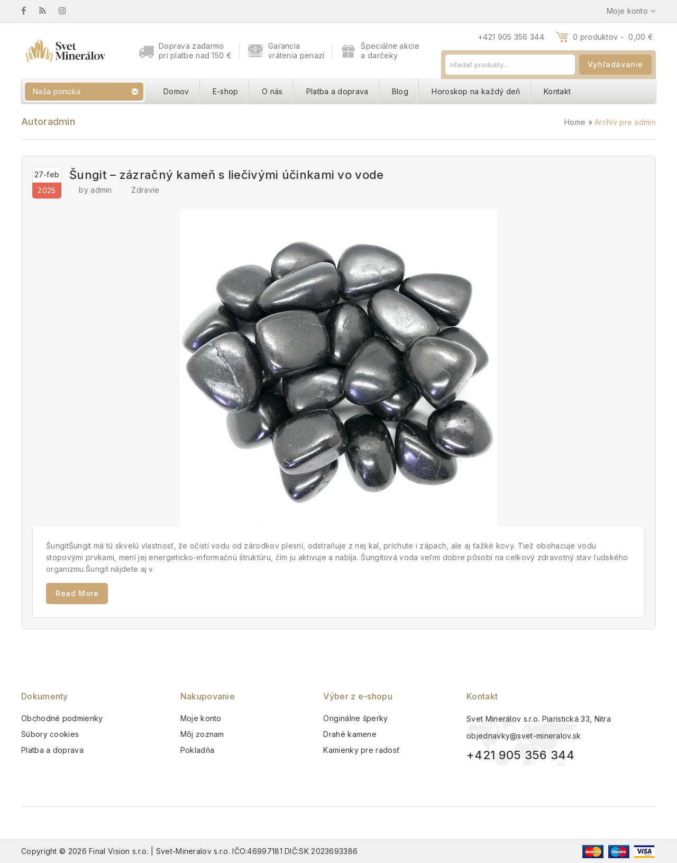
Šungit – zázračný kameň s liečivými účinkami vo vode (226, 175)
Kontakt (557, 91)
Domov (176, 91)
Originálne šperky (355, 718)
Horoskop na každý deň (476, 91)
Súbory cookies (50, 734)
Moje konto (201, 718)
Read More (77, 593)
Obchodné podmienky (62, 718)
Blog (400, 91)
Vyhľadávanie (615, 64)
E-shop (226, 91)
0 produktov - (613, 36)
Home (574, 122)
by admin (95, 189)
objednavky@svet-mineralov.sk (523, 735)
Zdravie (145, 189)
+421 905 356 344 (511, 36)
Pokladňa (197, 749)
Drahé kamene (350, 734)
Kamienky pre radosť (361, 749)
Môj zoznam (202, 734)
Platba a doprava (337, 91)
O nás (272, 91)
